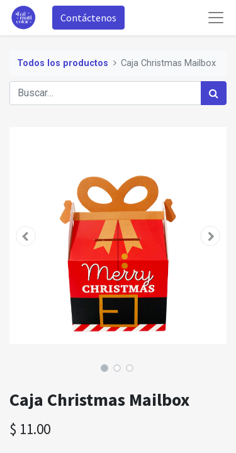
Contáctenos (88, 17)
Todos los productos (62, 63)
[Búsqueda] (214, 93)
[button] (25, 236)
